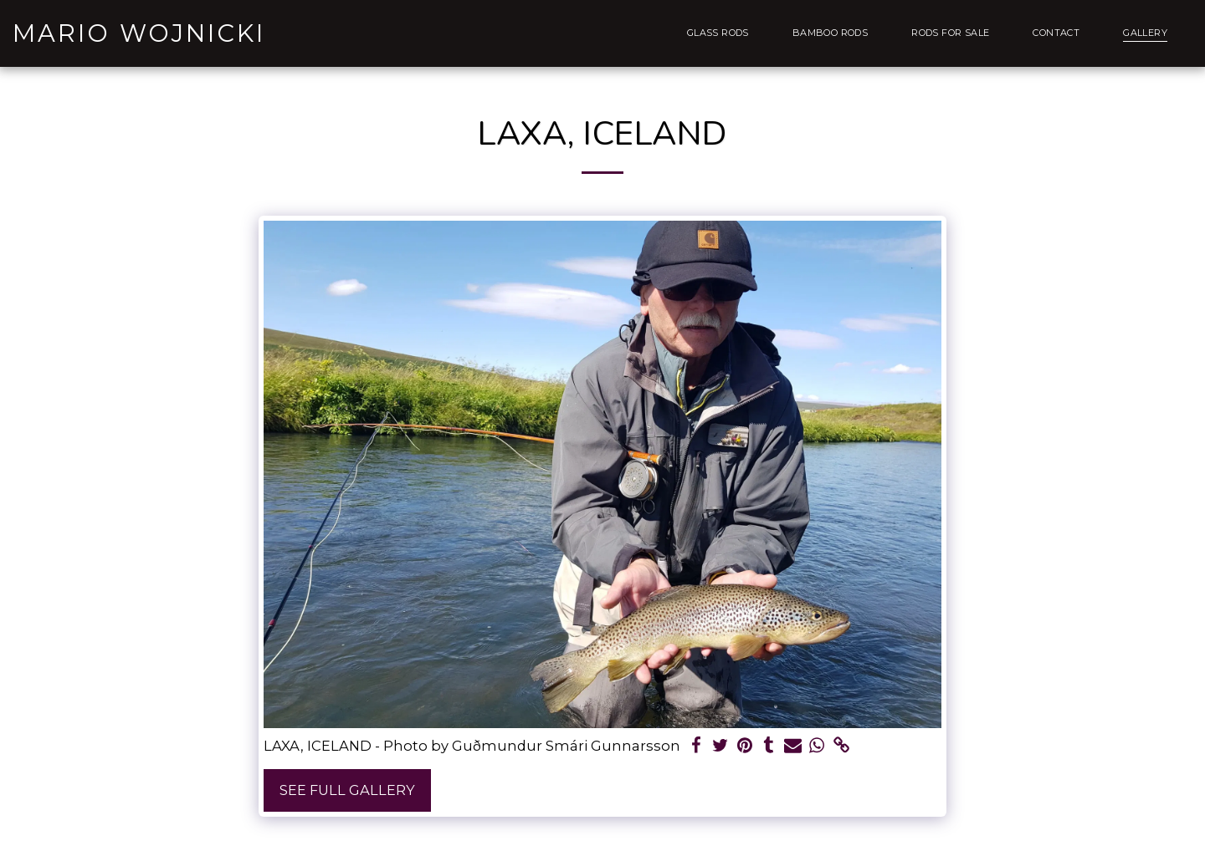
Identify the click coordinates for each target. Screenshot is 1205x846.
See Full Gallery (347, 790)
